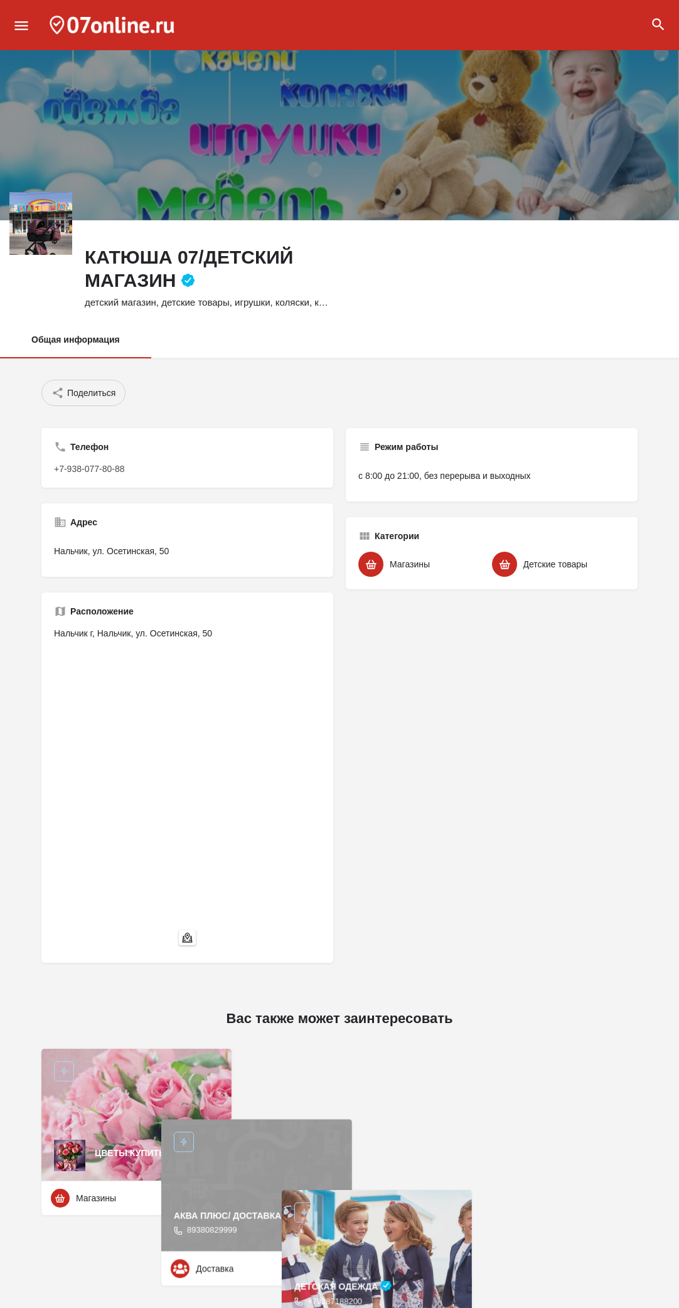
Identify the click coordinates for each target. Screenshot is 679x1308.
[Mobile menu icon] (21, 25)
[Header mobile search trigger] (658, 24)
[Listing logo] (40, 223)
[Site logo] (113, 25)
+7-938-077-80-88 (89, 469)
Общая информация (75, 340)
